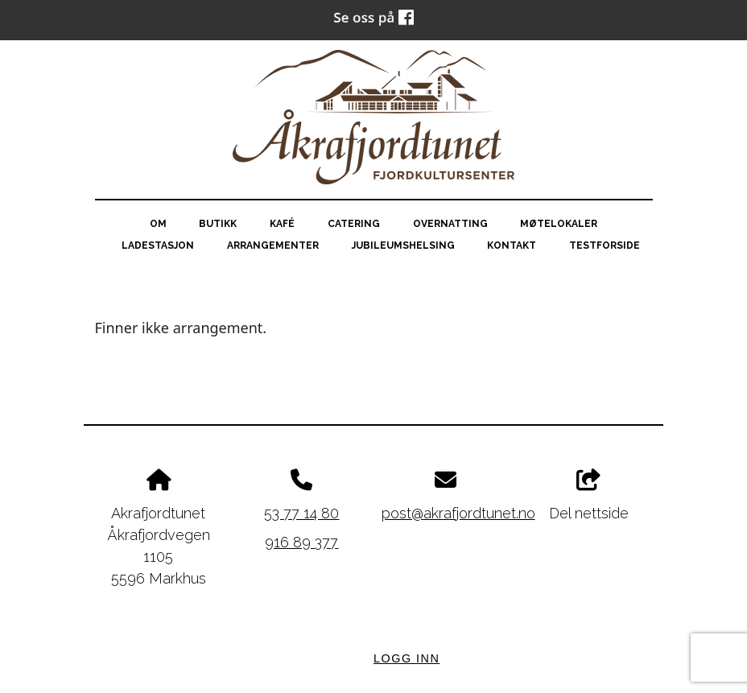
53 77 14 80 (301, 513)
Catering (354, 223)
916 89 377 (301, 542)
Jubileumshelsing (403, 245)
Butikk (218, 223)
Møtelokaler (558, 223)
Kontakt (511, 245)
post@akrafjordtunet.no (458, 513)
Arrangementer (273, 245)
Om (158, 223)
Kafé (282, 223)
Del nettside (589, 495)
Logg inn (407, 658)
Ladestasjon (158, 245)
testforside (604, 245)
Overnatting (450, 223)
